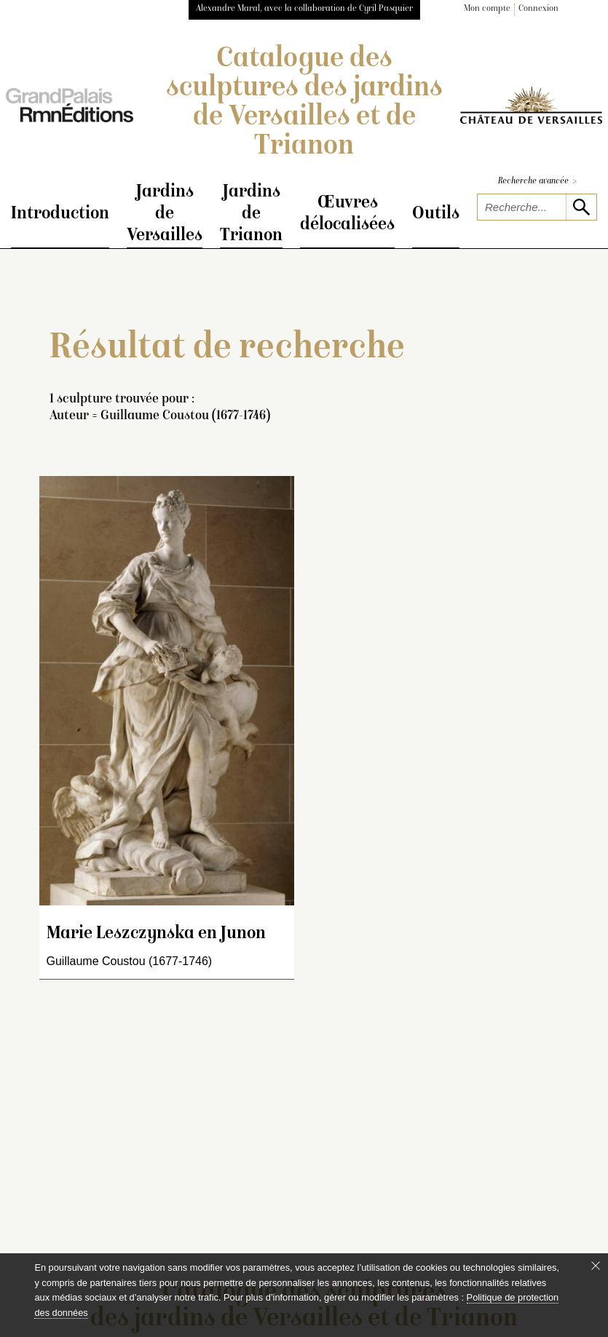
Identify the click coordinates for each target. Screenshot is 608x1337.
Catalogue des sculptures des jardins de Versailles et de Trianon (304, 103)
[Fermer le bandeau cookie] (595, 1265)
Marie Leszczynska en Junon (156, 936)
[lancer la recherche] (581, 207)
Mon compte (487, 9)
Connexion (538, 9)
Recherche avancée (537, 182)
